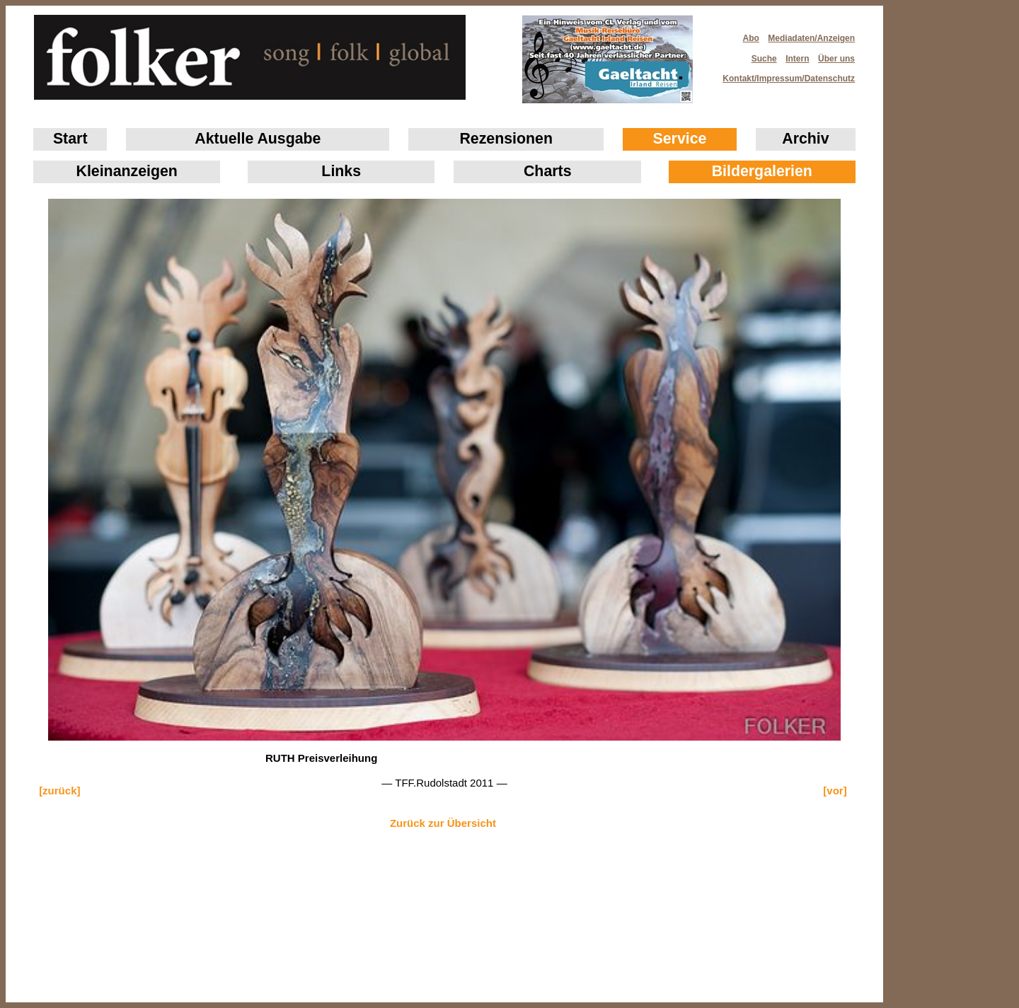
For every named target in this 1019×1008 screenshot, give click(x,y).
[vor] (834, 790)
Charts (548, 171)
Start (70, 138)
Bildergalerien (762, 171)
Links (341, 171)
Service (680, 138)
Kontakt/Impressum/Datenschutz (784, 74)
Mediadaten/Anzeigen (811, 38)
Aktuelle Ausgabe (258, 138)
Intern (797, 59)
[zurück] (59, 790)
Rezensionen (506, 138)
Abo (751, 38)
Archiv (805, 138)
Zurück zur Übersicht (443, 823)
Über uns (836, 59)
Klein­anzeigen (127, 171)
